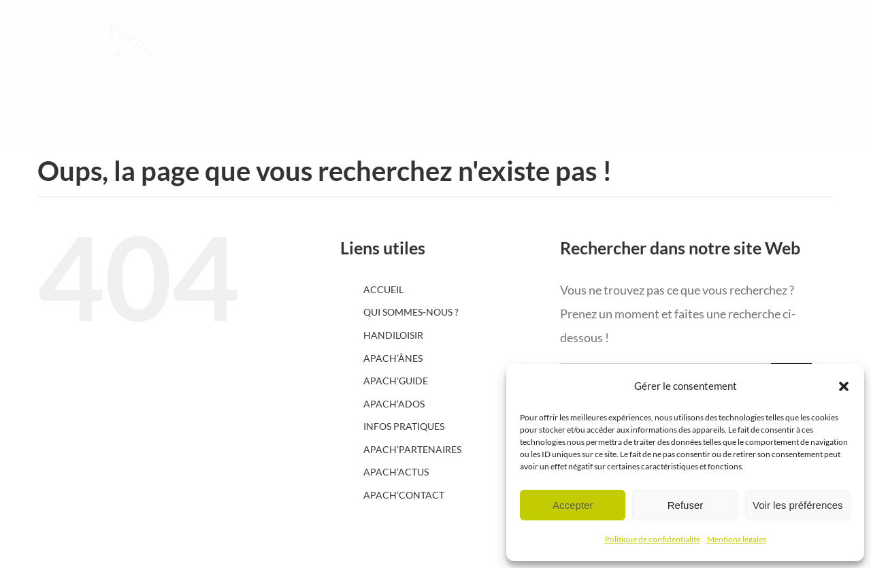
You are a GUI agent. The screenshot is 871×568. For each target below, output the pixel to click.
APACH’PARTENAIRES (412, 449)
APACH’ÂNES (393, 358)
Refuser (686, 505)
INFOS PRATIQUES (403, 426)
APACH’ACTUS (396, 472)
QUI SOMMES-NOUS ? (411, 312)
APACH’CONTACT (403, 495)
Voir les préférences (798, 505)
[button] (844, 386)
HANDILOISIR (393, 335)
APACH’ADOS (394, 404)
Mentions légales (736, 539)
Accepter (573, 505)
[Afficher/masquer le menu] (807, 76)
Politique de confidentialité (652, 539)
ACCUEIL (383, 289)
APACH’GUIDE (395, 380)
